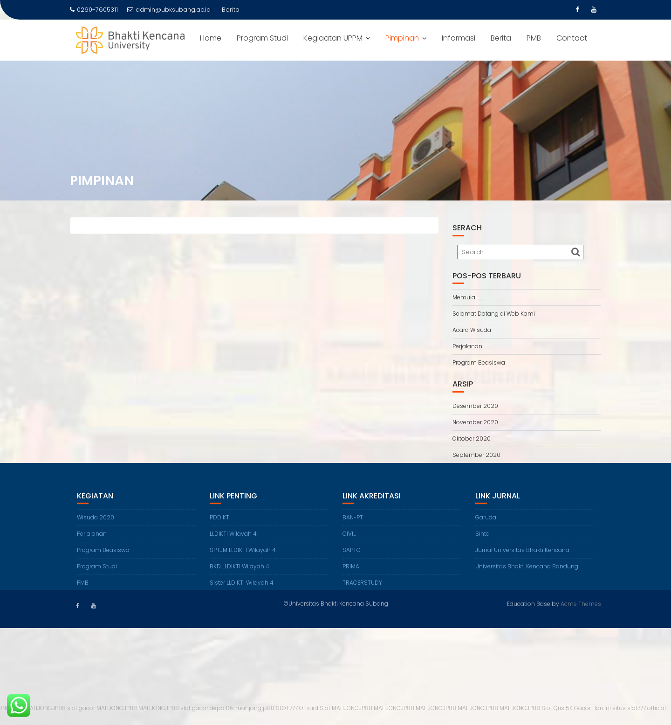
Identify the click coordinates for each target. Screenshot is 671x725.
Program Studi (262, 38)
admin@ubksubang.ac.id (169, 9)
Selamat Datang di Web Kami (493, 314)
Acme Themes (581, 603)
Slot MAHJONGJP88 (346, 708)
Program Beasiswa (478, 362)
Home (210, 38)
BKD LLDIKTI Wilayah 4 (239, 573)
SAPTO (351, 557)
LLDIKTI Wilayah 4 (233, 541)
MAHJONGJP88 (45, 708)
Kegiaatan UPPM (333, 38)
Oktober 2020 (471, 438)
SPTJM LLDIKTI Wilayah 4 (243, 557)
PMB (534, 38)
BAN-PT (352, 524)
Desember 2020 (475, 406)
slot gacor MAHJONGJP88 (102, 708)
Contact (571, 38)
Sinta (482, 541)
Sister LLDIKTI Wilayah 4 (242, 590)
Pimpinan (402, 38)
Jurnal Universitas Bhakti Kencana (522, 557)
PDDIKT (219, 524)
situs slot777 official (639, 708)
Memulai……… (468, 297)
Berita (501, 38)
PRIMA (350, 573)
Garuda (485, 524)
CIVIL (349, 541)
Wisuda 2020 (95, 524)
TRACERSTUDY (362, 590)
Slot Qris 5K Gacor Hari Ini (576, 708)
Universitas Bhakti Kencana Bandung (526, 573)
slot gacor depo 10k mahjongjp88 (227, 708)
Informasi (458, 38)
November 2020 (475, 422)
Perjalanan (467, 346)
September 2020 (476, 455)
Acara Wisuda (471, 330)
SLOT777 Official (297, 708)
